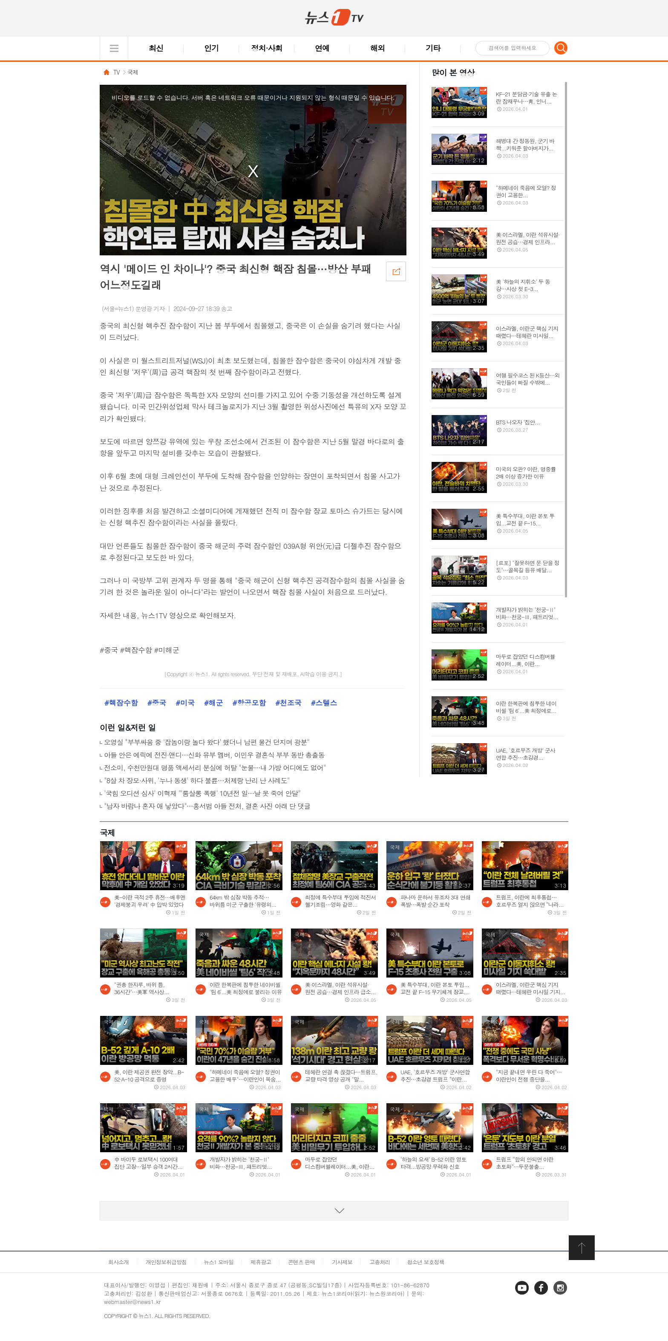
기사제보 (342, 1262)
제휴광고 (260, 1262)
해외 (377, 48)
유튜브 (522, 1294)
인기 (211, 48)
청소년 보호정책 (425, 1262)
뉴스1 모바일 (218, 1262)
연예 (322, 48)
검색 (561, 47)
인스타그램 (561, 1294)
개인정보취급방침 (166, 1262)
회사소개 (118, 1262)
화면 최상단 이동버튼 (582, 1247)
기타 (433, 48)
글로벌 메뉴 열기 (114, 48)
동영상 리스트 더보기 (334, 1210)
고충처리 (379, 1262)
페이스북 (542, 1294)
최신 (156, 48)
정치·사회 (266, 48)
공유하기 (395, 271)
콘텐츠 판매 (301, 1262)
